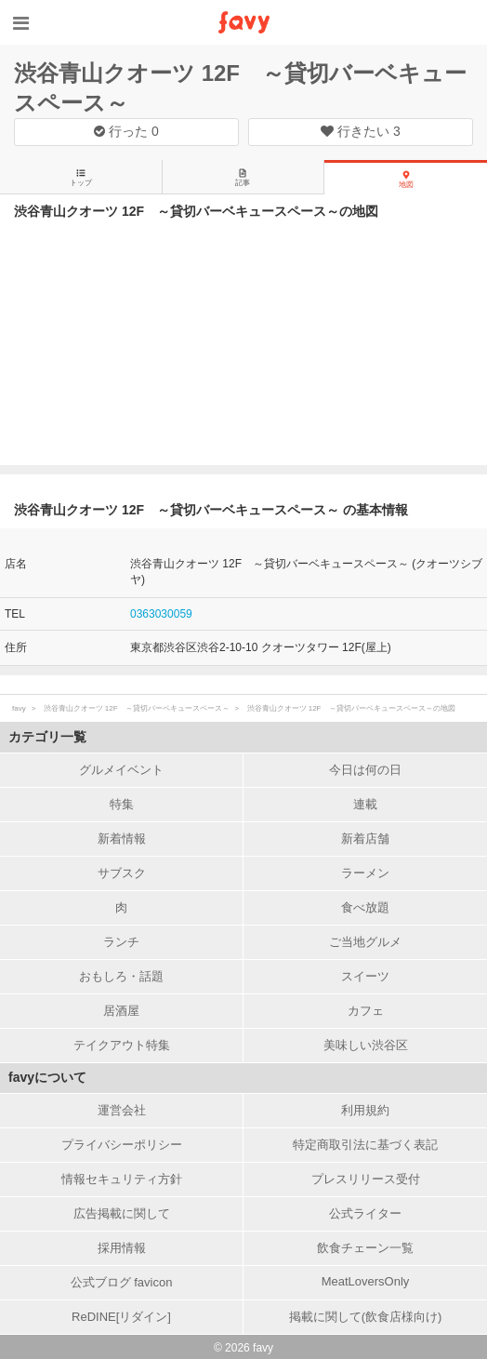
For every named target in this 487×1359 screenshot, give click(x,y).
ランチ (121, 942)
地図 (406, 179)
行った (126, 131)
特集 (122, 804)
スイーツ (365, 976)
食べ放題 (365, 907)
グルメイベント (121, 770)
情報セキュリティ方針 (121, 1179)
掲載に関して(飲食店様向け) (365, 1317)
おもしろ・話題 (121, 976)
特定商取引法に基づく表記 (365, 1145)
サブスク (122, 873)
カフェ (366, 1011)
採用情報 (122, 1248)
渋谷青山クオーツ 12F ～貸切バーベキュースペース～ (137, 708)
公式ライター (365, 1213)
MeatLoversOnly (366, 1281)
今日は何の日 (365, 770)
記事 (242, 177)
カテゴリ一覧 (47, 736)
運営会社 (122, 1110)
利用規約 (365, 1110)
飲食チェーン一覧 (365, 1248)
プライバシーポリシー (121, 1145)
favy (19, 708)
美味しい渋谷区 (365, 1045)
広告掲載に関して (121, 1213)
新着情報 (122, 839)
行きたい (361, 131)
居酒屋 (121, 1011)
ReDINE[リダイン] (121, 1317)
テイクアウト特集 (121, 1045)
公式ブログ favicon (122, 1282)
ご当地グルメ (365, 942)
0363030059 (161, 613)
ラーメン (365, 873)
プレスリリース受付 (365, 1179)
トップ (81, 177)
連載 (365, 804)
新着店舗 (365, 839)
